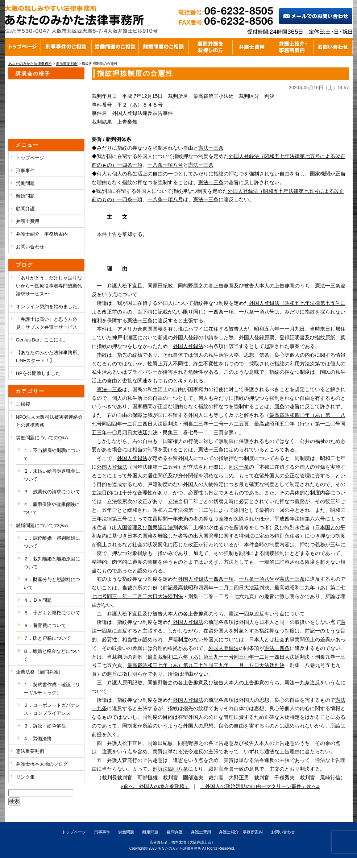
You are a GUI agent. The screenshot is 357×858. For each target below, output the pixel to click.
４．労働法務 (37, 738)
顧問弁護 (25, 208)
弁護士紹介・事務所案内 (42, 234)
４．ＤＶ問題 (38, 600)
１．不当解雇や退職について (52, 454)
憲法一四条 (241, 614)
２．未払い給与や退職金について (52, 475)
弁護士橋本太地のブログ (42, 764)
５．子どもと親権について (52, 612)
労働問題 (25, 183)
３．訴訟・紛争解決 (45, 726)
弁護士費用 (28, 221)
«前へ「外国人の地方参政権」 (155, 786)
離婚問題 (25, 196)
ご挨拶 (23, 404)
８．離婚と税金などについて (51, 655)
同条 (279, 406)
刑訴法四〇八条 (170, 769)
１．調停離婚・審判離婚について (52, 542)
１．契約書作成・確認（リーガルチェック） (52, 688)
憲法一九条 (297, 682)
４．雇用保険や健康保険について (51, 508)
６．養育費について (45, 625)
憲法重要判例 (30, 751)
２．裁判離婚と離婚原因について (52, 562)
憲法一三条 (211, 148)
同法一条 (239, 467)
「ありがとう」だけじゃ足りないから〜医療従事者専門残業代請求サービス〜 (49, 286)
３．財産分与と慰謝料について (52, 583)
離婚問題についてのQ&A (42, 525)
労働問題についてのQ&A (42, 437)
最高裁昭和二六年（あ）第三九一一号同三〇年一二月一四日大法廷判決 (229, 657)
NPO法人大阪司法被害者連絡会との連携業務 (49, 421)
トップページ (30, 158)
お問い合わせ (30, 246)
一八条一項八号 (165, 165)
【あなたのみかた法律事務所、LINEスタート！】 (49, 356)
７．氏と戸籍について (47, 638)
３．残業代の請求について (52, 491)
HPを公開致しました (38, 373)
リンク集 (25, 777)
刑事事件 (25, 170)
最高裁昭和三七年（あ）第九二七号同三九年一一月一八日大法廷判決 (206, 665)
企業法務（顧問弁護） (39, 672)
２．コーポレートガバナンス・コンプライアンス (52, 709)
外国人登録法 (188, 346)
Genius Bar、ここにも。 (42, 340)
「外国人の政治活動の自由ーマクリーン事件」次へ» (260, 786)
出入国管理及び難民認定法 (142, 527)
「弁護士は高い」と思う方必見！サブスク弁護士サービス (46, 323)
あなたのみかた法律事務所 (179, 848)
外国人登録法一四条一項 (206, 579)
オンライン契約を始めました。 (49, 306)
